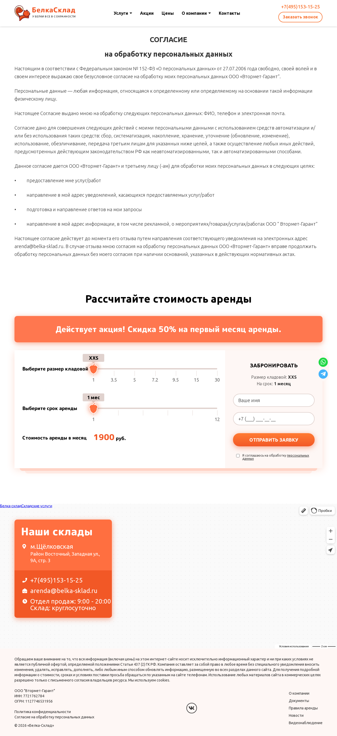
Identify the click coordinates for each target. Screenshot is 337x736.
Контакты (229, 13)
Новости (296, 715)
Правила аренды (303, 708)
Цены (168, 13)
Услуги (123, 13)
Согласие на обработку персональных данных (54, 717)
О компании (196, 13)
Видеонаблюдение (306, 723)
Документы (299, 701)
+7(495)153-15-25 (300, 6)
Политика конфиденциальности (42, 712)
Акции (147, 13)
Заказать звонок (300, 16)
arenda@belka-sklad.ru (59, 590)
